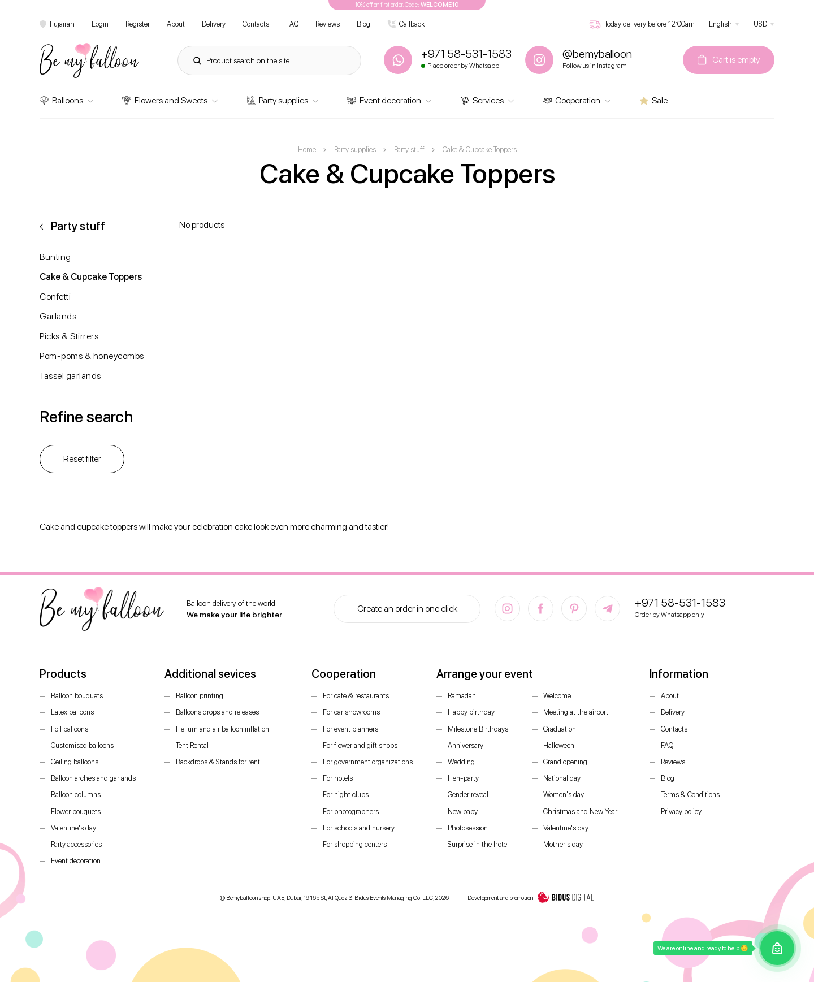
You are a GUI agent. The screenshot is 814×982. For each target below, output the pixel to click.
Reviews (327, 24)
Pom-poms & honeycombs (92, 356)
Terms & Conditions (690, 794)
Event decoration (384, 100)
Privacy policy (681, 811)
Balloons (61, 100)
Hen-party (463, 778)
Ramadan (462, 695)
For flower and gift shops (360, 745)
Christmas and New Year (580, 811)
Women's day (563, 794)
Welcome (557, 695)
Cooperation (571, 100)
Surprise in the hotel (478, 844)
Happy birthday (471, 712)
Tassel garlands (70, 375)
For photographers (351, 811)
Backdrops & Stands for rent (218, 762)
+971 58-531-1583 (680, 602)
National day (562, 778)
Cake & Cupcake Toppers (91, 276)
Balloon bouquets (77, 695)
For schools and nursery (359, 828)
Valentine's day (73, 828)
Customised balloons (82, 745)
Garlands (58, 316)
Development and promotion (530, 898)
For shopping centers (355, 844)
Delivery (214, 24)
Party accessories (76, 844)
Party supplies (277, 100)
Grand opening (565, 762)
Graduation (559, 729)
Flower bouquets (76, 811)
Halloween (558, 745)
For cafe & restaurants (356, 695)
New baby (463, 811)
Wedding (461, 762)
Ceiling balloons (74, 762)
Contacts (256, 24)
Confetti (55, 296)
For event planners (350, 729)
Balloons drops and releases (217, 712)
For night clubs (346, 794)
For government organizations (368, 762)
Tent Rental (192, 745)
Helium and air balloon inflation (222, 729)
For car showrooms (351, 712)
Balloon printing (199, 695)
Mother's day (563, 844)
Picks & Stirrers (69, 336)
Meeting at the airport (575, 712)
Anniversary (465, 745)
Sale (653, 100)
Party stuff (78, 226)
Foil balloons (69, 729)
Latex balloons (72, 712)
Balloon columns (76, 794)
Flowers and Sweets (164, 100)
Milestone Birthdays (478, 729)
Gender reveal (468, 794)
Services (482, 100)
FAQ (292, 24)
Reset (82, 458)
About (176, 24)
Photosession (468, 828)
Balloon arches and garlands (93, 778)
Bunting (55, 257)
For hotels (338, 778)
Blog (363, 24)
